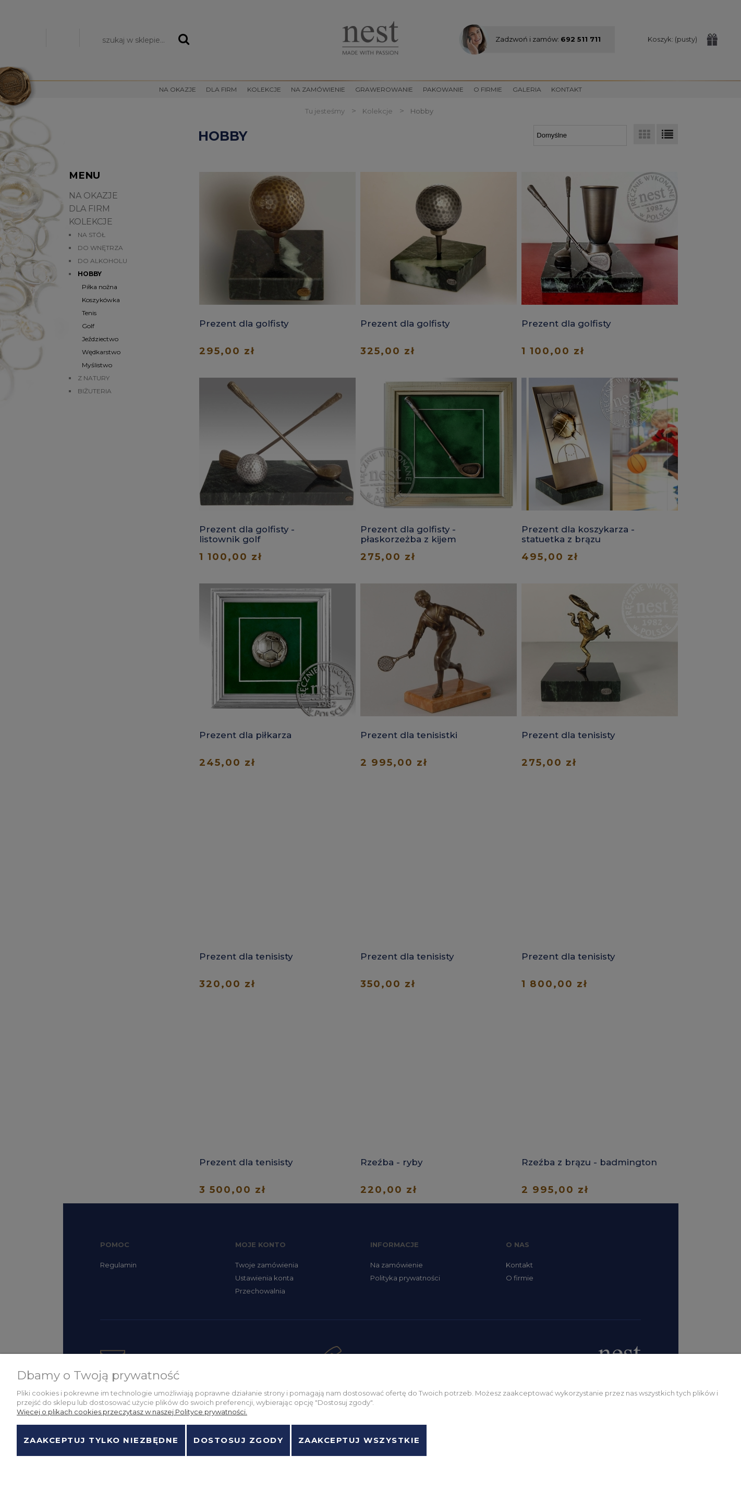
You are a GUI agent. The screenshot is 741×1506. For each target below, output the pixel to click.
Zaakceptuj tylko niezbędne (101, 1440)
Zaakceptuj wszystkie (359, 1440)
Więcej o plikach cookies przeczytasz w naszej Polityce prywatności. (132, 1412)
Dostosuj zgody (238, 1440)
